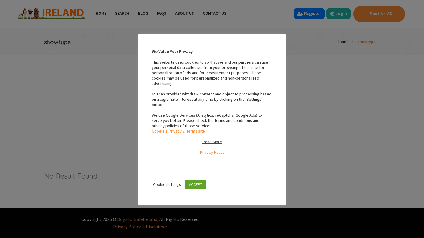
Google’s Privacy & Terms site (178, 131)
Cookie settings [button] (167, 184)
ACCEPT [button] (195, 184)
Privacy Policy (212, 152)
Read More (212, 141)
